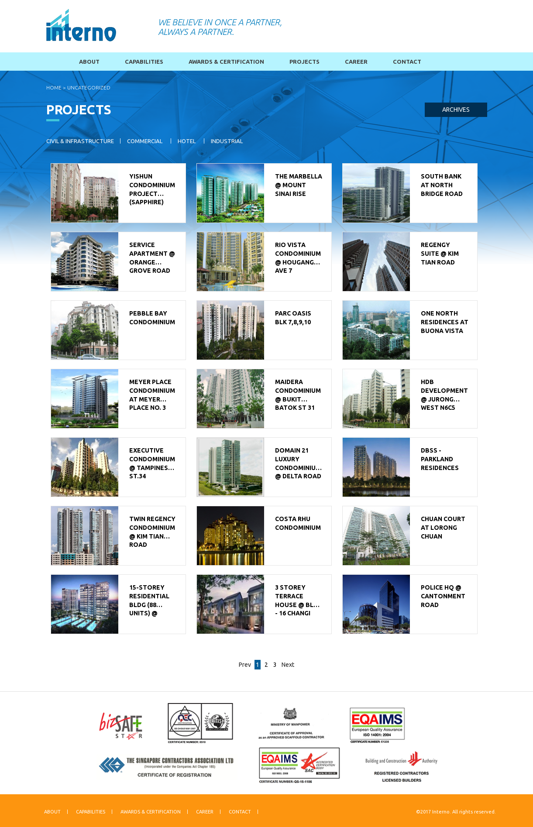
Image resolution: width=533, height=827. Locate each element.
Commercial (144, 141)
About (89, 61)
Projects (304, 61)
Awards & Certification (226, 61)
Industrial (227, 141)
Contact (407, 61)
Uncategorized (88, 87)
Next (288, 664)
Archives (456, 109)
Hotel (187, 141)
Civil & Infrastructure (80, 141)
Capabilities (144, 61)
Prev (245, 664)
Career (356, 61)
